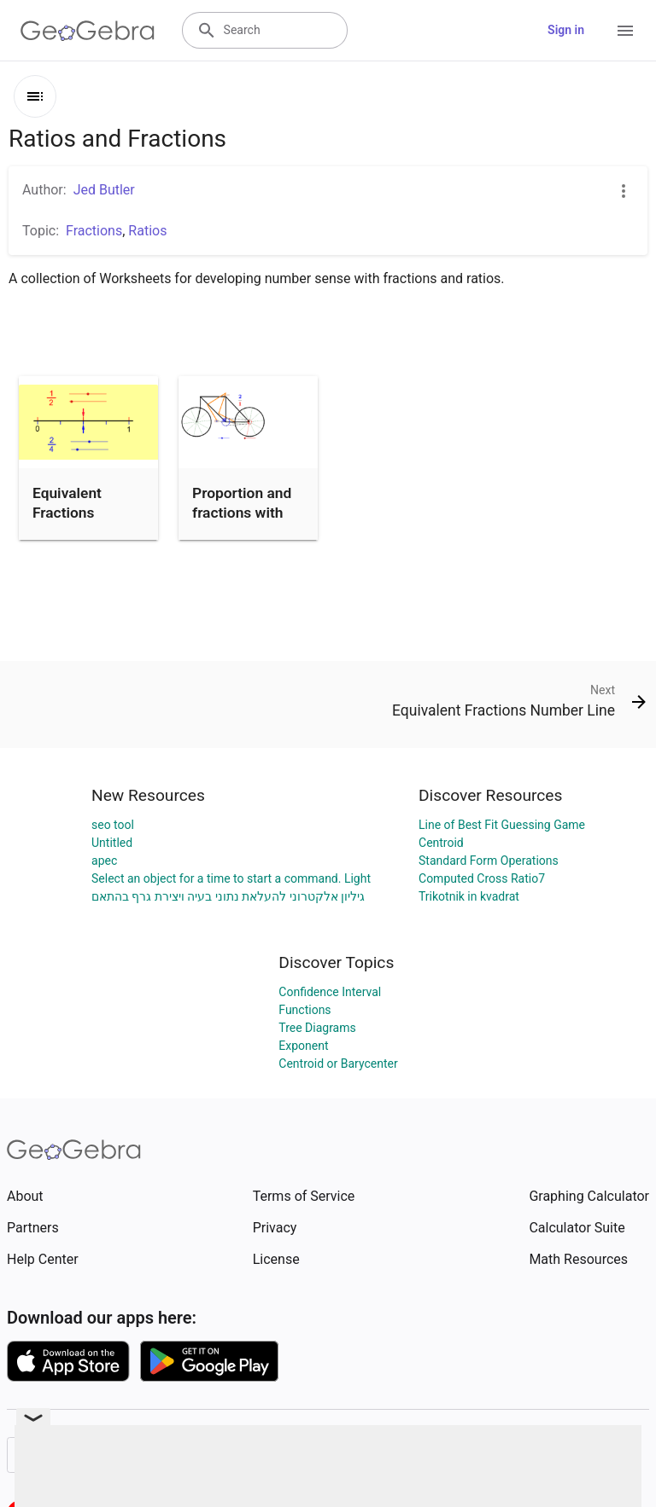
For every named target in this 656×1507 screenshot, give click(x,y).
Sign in (566, 30)
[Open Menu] (625, 30)
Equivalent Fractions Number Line (75, 512)
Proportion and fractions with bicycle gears (241, 512)
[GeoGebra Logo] (87, 30)
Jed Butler (104, 190)
